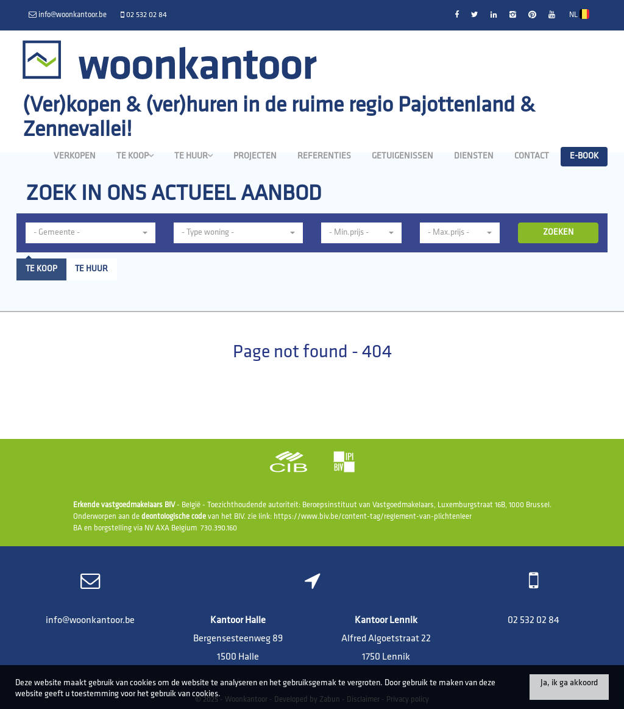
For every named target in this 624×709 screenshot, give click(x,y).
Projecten (255, 156)
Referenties (324, 156)
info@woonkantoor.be (90, 620)
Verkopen (75, 156)
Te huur (193, 156)
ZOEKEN (558, 232)
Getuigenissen (402, 156)
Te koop (135, 156)
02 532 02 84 (533, 620)
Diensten (474, 156)
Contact (531, 156)
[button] (361, 233)
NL (579, 14)
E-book (584, 156)
